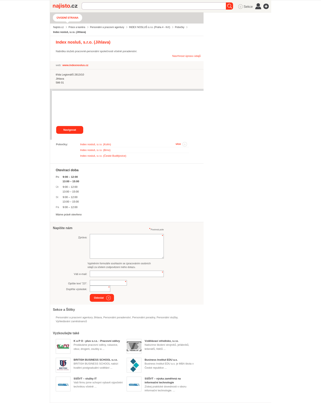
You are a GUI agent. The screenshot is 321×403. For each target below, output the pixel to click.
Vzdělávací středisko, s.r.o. (161, 340)
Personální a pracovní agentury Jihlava (79, 317)
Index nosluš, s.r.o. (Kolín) (95, 144)
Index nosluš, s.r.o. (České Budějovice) (103, 155)
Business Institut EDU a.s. (161, 359)
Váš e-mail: (80, 274)
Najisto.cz (67, 6)
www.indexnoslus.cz (75, 65)
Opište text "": (77, 283)
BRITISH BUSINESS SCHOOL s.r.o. (96, 359)
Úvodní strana (68, 17)
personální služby (167, 317)
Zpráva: (82, 237)
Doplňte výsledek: (76, 289)
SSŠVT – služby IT (85, 378)
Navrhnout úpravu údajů (186, 55)
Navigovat (69, 129)
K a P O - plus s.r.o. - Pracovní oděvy (97, 340)
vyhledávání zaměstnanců (71, 321)
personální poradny (143, 317)
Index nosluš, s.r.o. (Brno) (95, 150)
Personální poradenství (117, 317)
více (178, 143)
